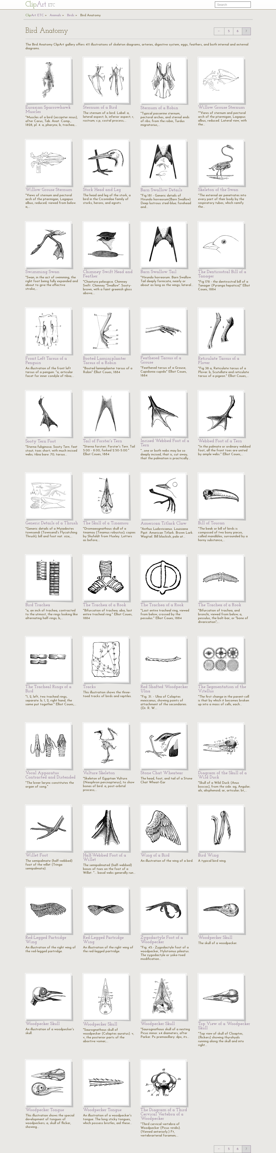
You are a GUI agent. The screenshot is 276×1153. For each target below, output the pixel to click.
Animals (55, 15)
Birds (70, 15)
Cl (40, 4)
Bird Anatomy (90, 15)
